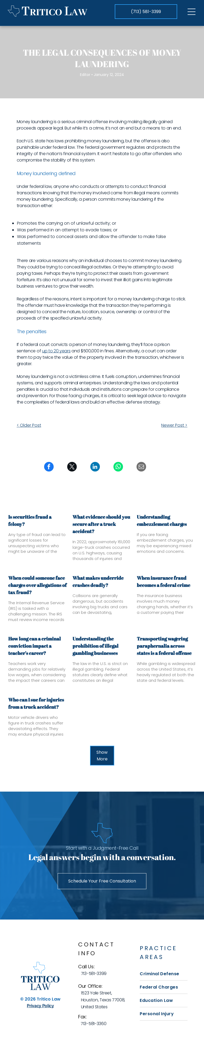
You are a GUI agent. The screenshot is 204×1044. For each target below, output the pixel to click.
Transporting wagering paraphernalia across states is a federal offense (164, 645)
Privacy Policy (40, 1005)
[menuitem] (164, 974)
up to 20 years (56, 351)
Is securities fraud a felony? (30, 520)
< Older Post (29, 425)
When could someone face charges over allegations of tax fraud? (37, 585)
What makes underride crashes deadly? (98, 581)
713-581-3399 (94, 973)
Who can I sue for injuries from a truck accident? (36, 703)
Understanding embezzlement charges (162, 520)
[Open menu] (192, 12)
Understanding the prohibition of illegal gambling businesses (95, 645)
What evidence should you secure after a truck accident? (101, 524)
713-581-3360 (93, 1024)
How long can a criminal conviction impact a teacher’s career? (34, 645)
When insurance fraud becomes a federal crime (163, 581)
